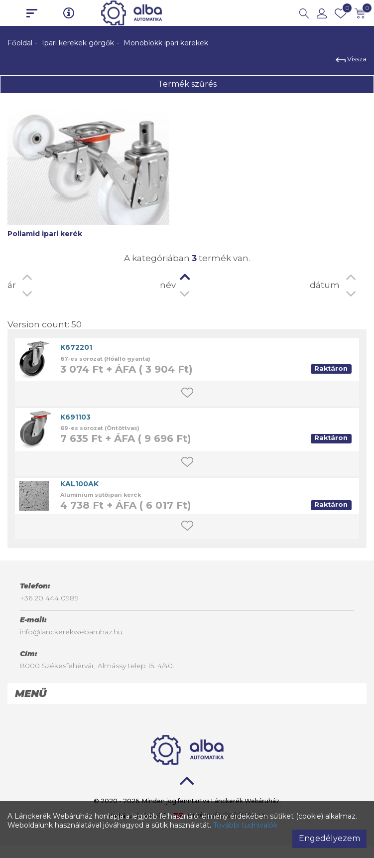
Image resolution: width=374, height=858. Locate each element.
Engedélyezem (329, 838)
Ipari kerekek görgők (78, 42)
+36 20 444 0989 (49, 597)
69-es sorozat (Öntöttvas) (99, 428)
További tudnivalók (245, 825)
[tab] (187, 693)
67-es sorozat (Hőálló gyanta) (105, 358)
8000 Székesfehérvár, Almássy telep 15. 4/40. (97, 665)
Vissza (351, 59)
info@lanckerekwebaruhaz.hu (71, 631)
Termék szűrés (187, 84)
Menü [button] (30, 694)
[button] (304, 12)
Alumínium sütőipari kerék (100, 494)
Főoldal (19, 42)
